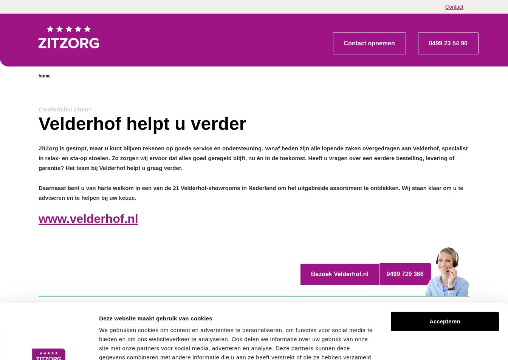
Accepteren (444, 269)
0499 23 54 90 (448, 43)
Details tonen (408, 345)
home (45, 76)
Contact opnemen (369, 43)
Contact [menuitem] (454, 7)
